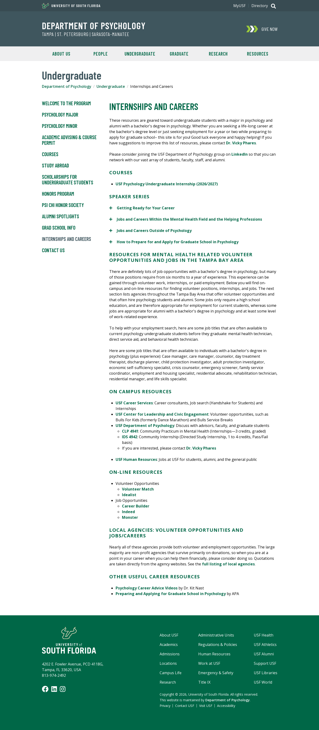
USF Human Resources (136, 459)
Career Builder (135, 506)
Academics (169, 644)
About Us (61, 54)
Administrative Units (216, 635)
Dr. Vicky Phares (241, 143)
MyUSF (239, 6)
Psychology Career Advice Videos (147, 588)
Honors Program (58, 194)
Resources (257, 54)
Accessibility (226, 705)
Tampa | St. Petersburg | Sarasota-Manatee (85, 34)
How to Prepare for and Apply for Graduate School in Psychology (173, 241)
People (100, 54)
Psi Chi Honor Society (63, 205)
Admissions (170, 654)
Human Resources (214, 654)
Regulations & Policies (217, 644)
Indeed (128, 511)
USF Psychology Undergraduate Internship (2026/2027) (167, 184)
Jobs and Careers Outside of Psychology (150, 230)
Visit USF (205, 705)
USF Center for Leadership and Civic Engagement (162, 414)
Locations (168, 663)
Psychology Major (60, 115)
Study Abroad (55, 165)
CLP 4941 (130, 431)
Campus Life (171, 672)
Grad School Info (58, 228)
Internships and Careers (66, 239)
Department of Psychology (93, 25)
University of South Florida (71, 6)
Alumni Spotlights (60, 216)
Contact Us (53, 250)
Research (218, 54)
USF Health (263, 635)
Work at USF (209, 663)
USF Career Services (134, 403)
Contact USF (184, 705)
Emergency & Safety (215, 672)
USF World (263, 682)
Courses (50, 154)
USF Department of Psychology (145, 425)
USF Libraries (265, 672)
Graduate (179, 54)
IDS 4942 (129, 436)
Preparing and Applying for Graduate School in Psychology (171, 593)
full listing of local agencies (228, 564)
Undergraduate (140, 54)
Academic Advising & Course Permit (69, 140)
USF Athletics (265, 644)
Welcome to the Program (66, 103)
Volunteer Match (138, 489)
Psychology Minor (59, 126)
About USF (169, 635)
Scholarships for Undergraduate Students (67, 179)
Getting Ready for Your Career (142, 208)
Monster (130, 517)
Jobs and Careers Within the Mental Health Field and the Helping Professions (185, 219)
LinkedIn (240, 154)
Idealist (129, 494)
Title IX (204, 682)
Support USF (265, 663)
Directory (259, 6)
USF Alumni (264, 654)
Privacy (165, 705)
